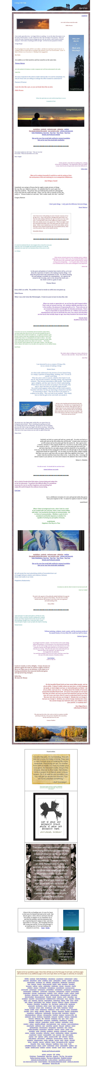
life (43, 1018)
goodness (59, 1006)
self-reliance (32, 1038)
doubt (54, 997)
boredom (65, 984)
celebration (46, 986)
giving (45, 1006)
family (76, 1000)
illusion (67, 1011)
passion (55, 1026)
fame (71, 1000)
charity (74, 986)
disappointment (65, 995)
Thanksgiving (41, 1056)
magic (71, 1018)
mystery (26, 1024)
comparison (33, 990)
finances (54, 1002)
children (30, 988)
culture (72, 993)
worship (69, 1047)
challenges (54, 986)
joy (76, 1015)
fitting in (60, 1002)
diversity (48, 997)
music (71, 1022)
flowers (67, 1002)
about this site (55, 1063)
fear (43, 1002)
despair (47, 995)
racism (27, 1033)
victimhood (50, 1046)
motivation (65, 1022)
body (59, 984)
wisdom (42, 1047)
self (60, 1037)
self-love (65, 1037)
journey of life (69, 1015)
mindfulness (63, 1020)
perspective (52, 1027)
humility (26, 1011)
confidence (35, 991)
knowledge (47, 1017)
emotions (25, 999)
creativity (50, 993)
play (66, 1027)
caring (40, 986)
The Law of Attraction (53, 1058)
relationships (60, 1033)
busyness (29, 986)
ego (76, 997)
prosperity (63, 1031)
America (55, 1056)
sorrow (57, 1040)
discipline (74, 995)
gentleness (39, 1006)
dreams (59, 997)
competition (50, 990)
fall (54, 1054)
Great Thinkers (42, 1062)
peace (73, 1026)
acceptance (59, 979)
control (67, 991)
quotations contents (65, 1060)
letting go (38, 1018)
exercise (40, 1000)
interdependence (30, 1015)
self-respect (41, 1038)
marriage (31, 1020)
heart (37, 1009)
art (44, 982)
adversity (26, 980)
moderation (45, 1022)
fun (50, 1004)
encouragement (40, 999)
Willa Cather (84, 169)
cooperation (27, 993)
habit (59, 1008)
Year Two (53, 133)
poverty (57, 1029)
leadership (74, 1017)
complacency (68, 990)
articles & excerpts (73, 1062)
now (58, 1024)
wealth (27, 1047)
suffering (47, 1042)
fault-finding (38, 1002)
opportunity (30, 1026)
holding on (51, 1009)
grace (65, 1006)
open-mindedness (72, 1024)
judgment (28, 1017)
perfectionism (34, 1027)
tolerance (49, 1044)
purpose (70, 1031)
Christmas (33, 1056)
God (54, 1006)
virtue (57, 1046)
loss (59, 1018)
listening (47, 1018)
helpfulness (43, 1009)
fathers (30, 1002)
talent (53, 1042)
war (76, 1046)
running (31, 1037)
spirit (61, 1040)
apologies (76, 980)
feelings (48, 1002)
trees (61, 1044)
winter (58, 1054)
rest (54, 1035)
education (70, 997)
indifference (38, 1013)
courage (34, 993)
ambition (45, 980)
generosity (31, 1006)
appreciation (31, 982)
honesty (63, 1009)
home (57, 1009)
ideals (36, 1011)
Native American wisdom (38, 1058)
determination (54, 995)
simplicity (30, 1040)
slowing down (38, 1040)
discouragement (40, 997)
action (75, 979)
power (63, 1029)
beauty (39, 984)
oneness (64, 1024)
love (63, 1018)
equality (71, 999)
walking (71, 1046)
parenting (49, 1026)
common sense (70, 988)
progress (56, 1031)
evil (29, 1000)
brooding (72, 984)
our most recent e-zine (30, 1062)
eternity (77, 999)
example (34, 1000)
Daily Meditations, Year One (40, 133)
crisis (55, 993)
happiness (64, 1008)
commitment (60, 988)
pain (43, 1026)
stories (66, 1040)
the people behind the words (57, 1062)
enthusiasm (60, 999)
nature (32, 1024)
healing (27, 1009)
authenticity (56, 982)
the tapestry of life (62, 1042)
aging (39, 980)
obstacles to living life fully (39, 1060)
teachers (71, 1042)
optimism (38, 1026)
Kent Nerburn (51, 658)
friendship (37, 1004)
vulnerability (64, 1046)
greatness (32, 1008)
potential (50, 1029)
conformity (43, 991)
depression (35, 995)
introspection (47, 1015)
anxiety (64, 980)
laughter (60, 1017)
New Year (49, 1056)
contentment (60, 991)
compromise (27, 991)
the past (61, 1026)
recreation (39, 1033)
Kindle (47, 928)
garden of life (63, 1004)
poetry (70, 1027)
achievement (68, 979)
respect (39, 1035)
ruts (36, 1037)
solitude (51, 1040)
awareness (71, 982)
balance (33, 984)
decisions (28, 995)
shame (66, 1038)
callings (35, 986)
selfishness (49, 1038)
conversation (75, 991)
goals (50, 1006)
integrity (72, 1013)
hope (68, 1009)
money (52, 1022)
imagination (74, 1011)
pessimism (60, 1027)
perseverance (43, 1027)
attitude (48, 982)
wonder (54, 1047)
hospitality (74, 1009)
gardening (72, 1004)
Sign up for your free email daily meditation (51, 140)
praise (67, 1029)
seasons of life (53, 1037)
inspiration (65, 1013)
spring (44, 1054)
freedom (30, 1004)
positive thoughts (33, 1029)
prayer (73, 1029)
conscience (51, 991)
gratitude (71, 1006)
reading (32, 1033)
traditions (56, 1044)
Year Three (60, 133)
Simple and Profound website (51, 134)
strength (72, 1040)
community (24, 990)
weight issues (35, 1047)
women (48, 1047)
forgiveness (73, 1002)
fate (26, 1002)
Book (43, 928)
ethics (25, 1000)
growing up (48, 1008)
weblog (66, 129)
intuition (55, 1015)
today (43, 1044)
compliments (77, 990)
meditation (54, 1020)
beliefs (55, 984)
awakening (64, 982)
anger (51, 980)
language (54, 1017)
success (41, 1042)
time (38, 1044)
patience (68, 1026)
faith (67, 1000)
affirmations (46, 1063)
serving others (58, 1038)
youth (75, 1047)
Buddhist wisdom (66, 1058)
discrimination (29, 997)
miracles (70, 1020)
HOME (27, 979)
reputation (73, 1033)
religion (67, 1033)
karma (34, 1017)
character (68, 986)
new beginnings (51, 1024)
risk (63, 1035)
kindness (40, 1017)
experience (56, 1000)
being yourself (47, 984)
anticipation (57, 980)
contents (32, 979)
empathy (31, 999)
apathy (69, 980)
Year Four (67, 133)
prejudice (32, 1031)
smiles (46, 1040)
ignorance (61, 1011)
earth (64, 997)
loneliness (54, 1018)
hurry (32, 1011)
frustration (44, 1004)
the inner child (56, 1013)
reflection (46, 1033)
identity (42, 1011)
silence (71, 1038)
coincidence (51, 988)
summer (49, 1054)
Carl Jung (17, 490)
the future (55, 1004)
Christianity (43, 988)
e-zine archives (52, 1060)
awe (29, 984)
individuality (47, 1013)
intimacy (39, 1015)
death (77, 993)
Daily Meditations (41, 979)
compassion (41, 990)
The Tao (61, 1056)
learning (31, 1018)
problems (50, 1031)
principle (43, 1031)
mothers (58, 1022)
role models (69, 1035)
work (59, 1047)
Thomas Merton (20, 63)
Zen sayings (68, 1056)
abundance (51, 979)
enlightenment (51, 999)
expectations (48, 1000)
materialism (39, 1020)
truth (69, 1044)
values (39, 1046)
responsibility (47, 1035)
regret (52, 1033)
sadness (40, 1037)
